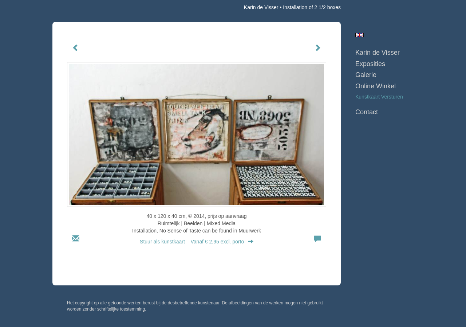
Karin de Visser (261, 7)
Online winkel (375, 86)
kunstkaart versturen (379, 97)
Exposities (370, 64)
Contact (366, 112)
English (359, 35)
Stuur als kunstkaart (196, 242)
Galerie (365, 74)
